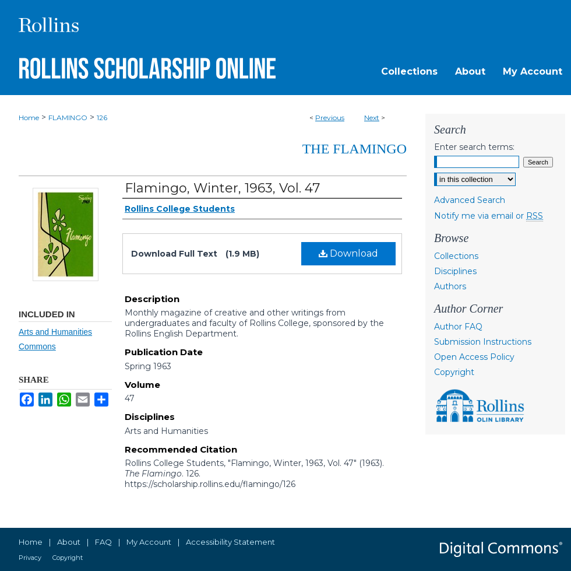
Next (371, 117)
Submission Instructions (482, 342)
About (68, 542)
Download (348, 253)
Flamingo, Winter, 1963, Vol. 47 (222, 188)
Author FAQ (458, 326)
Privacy (30, 558)
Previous (329, 117)
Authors (450, 286)
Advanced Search (469, 200)
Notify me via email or (488, 216)
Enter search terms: (474, 147)
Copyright (454, 372)
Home (29, 117)
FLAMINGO (67, 117)
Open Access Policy (474, 357)
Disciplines (455, 271)
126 (102, 117)
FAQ (103, 542)
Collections (456, 256)
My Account (148, 542)
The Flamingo (354, 148)
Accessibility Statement (230, 542)
